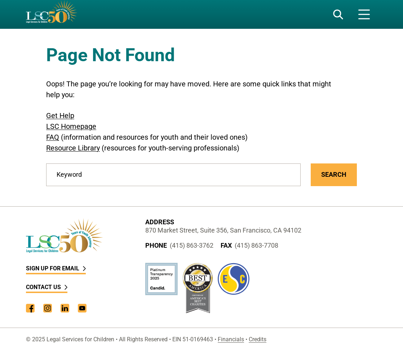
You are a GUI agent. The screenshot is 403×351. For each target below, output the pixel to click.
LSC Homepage (71, 126)
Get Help (60, 115)
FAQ (52, 137)
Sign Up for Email (56, 268)
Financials (231, 339)
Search (333, 174)
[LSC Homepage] (51, 14)
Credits (257, 339)
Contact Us (46, 287)
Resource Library (73, 148)
